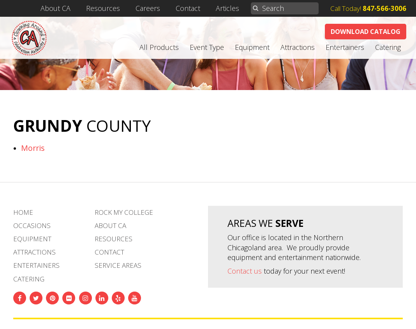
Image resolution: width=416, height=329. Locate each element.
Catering (388, 47)
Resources (119, 8)
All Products (159, 47)
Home (23, 212)
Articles (234, 8)
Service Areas (118, 265)
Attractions (297, 47)
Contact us (244, 271)
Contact (198, 8)
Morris (33, 148)
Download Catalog (365, 31)
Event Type (207, 47)
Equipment (252, 47)
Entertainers (345, 47)
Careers (160, 8)
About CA (75, 8)
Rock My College (124, 212)
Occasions (32, 225)
